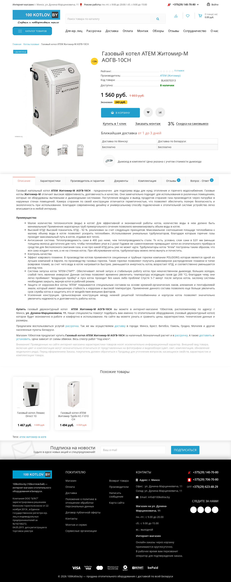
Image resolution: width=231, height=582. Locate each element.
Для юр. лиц (74, 31)
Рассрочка (93, 31)
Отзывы (173, 31)
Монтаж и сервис (76, 524)
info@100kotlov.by (159, 497)
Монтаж (142, 31)
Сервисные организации (81, 531)
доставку (120, 326)
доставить (205, 335)
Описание (24, 181)
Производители (119, 486)
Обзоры (158, 31)
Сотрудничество (194, 31)
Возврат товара (119, 480)
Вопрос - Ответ (201, 180)
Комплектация (147, 181)
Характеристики (50, 181)
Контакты (71, 518)
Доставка (112, 31)
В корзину (120, 112)
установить (23, 339)
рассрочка (72, 326)
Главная (17, 44)
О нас (214, 31)
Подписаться (185, 450)
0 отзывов (179, 70)
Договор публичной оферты (83, 512)
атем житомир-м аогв (32, 436)
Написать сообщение (116, 494)
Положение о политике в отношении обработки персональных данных (81, 502)
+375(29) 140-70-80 (184, 4)
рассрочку (181, 335)
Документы (121, 181)
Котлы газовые (31, 44)
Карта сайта (116, 502)
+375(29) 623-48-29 (205, 486)
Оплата (128, 31)
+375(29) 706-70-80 (203, 479)
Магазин (71, 480)
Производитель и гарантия (87, 181)
